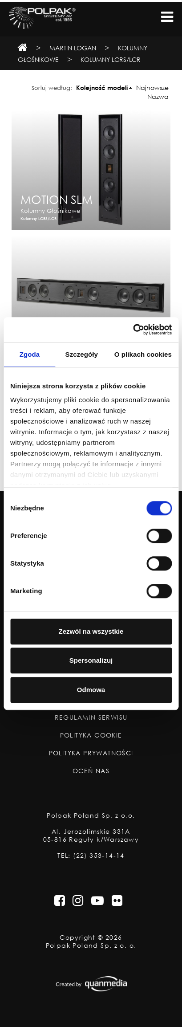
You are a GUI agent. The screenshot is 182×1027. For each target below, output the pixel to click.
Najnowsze (152, 87)
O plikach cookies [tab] (143, 354)
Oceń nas (91, 771)
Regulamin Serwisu (91, 717)
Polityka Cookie (91, 735)
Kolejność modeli (102, 87)
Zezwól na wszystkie (91, 631)
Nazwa (158, 96)
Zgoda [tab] (30, 354)
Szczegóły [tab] (81, 354)
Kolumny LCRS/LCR (111, 59)
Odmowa (91, 689)
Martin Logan (72, 48)
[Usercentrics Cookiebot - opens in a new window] (133, 329)
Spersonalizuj (91, 660)
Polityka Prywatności (91, 753)
